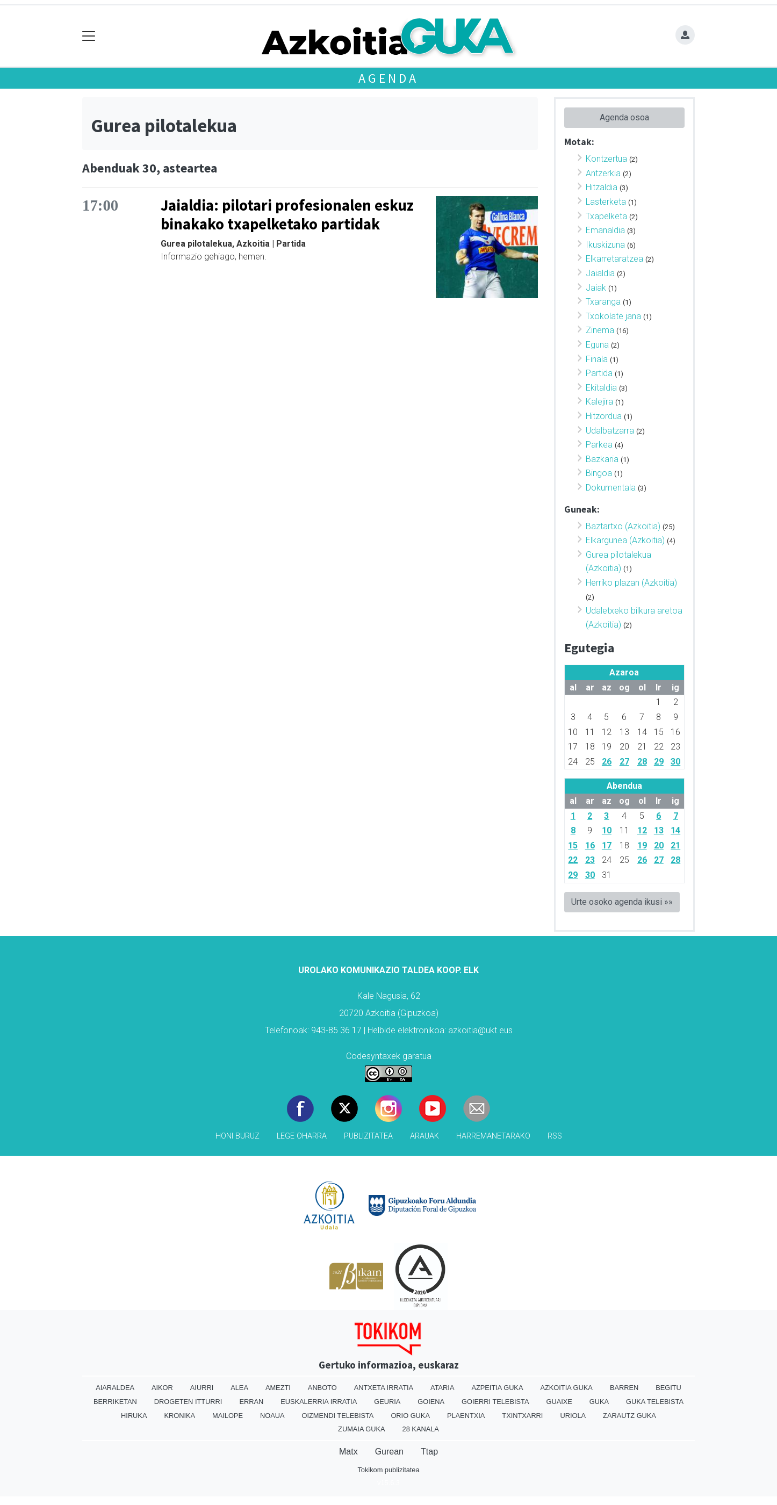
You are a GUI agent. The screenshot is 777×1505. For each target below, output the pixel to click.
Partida (599, 373)
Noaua (272, 1416)
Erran (251, 1402)
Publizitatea (368, 1136)
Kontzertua (606, 159)
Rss (555, 1136)
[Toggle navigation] (88, 36)
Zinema (600, 330)
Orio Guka (410, 1416)
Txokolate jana (613, 316)
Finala (597, 359)
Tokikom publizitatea (388, 1470)
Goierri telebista (495, 1402)
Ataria (442, 1388)
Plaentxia (466, 1416)
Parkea (599, 445)
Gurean (389, 1451)
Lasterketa (606, 202)
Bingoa (599, 473)
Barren (624, 1388)
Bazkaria (602, 459)
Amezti (278, 1388)
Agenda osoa (624, 117)
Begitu (668, 1388)
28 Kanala (420, 1429)
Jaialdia (600, 273)
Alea (239, 1388)
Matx (348, 1451)
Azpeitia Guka (497, 1388)
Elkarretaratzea (614, 259)
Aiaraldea (115, 1388)
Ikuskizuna (605, 245)
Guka (599, 1402)
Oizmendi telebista (337, 1416)
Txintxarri (522, 1416)
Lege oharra (302, 1136)
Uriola (573, 1416)
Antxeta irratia (383, 1388)
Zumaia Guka (361, 1429)
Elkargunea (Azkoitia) (625, 540)
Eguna (597, 345)
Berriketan (115, 1402)
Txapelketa (606, 216)
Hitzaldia (601, 187)
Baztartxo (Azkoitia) (623, 526)
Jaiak (596, 288)
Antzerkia (603, 173)
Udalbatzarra (610, 431)
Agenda (388, 78)
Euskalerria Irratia (318, 1402)
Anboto (322, 1388)
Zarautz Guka (629, 1416)
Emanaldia (605, 230)
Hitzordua (604, 416)
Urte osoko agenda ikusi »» (622, 902)
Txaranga (603, 302)
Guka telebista (655, 1402)
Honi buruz (237, 1136)
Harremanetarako (493, 1136)
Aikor (162, 1388)
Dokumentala (611, 488)
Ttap (429, 1451)
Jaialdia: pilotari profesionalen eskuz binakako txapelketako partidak (287, 215)
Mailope (227, 1416)
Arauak (424, 1136)
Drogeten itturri (188, 1402)
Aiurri (201, 1388)
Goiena (431, 1402)
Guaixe (559, 1402)
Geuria (387, 1402)
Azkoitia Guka (566, 1388)
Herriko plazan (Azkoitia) (631, 583)
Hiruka (134, 1416)
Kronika (179, 1416)
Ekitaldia (601, 388)
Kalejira (599, 402)
